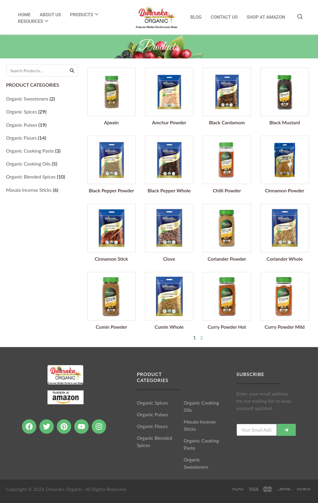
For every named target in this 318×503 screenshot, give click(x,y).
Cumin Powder (111, 327)
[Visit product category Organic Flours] (42, 137)
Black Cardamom (227, 122)
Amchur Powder (169, 122)
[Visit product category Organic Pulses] (42, 125)
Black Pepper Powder (111, 190)
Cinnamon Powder (284, 190)
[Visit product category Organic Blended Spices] (42, 176)
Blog (196, 17)
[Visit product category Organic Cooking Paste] (42, 150)
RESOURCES (33, 21)
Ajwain (111, 122)
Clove (169, 259)
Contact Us (224, 17)
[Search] (72, 70)
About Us (50, 14)
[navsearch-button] (300, 17)
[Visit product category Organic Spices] (42, 111)
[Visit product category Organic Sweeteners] (42, 98)
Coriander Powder (227, 259)
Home (24, 14)
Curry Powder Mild (284, 327)
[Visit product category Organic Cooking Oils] (42, 163)
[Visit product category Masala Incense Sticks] (42, 190)
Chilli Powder (227, 190)
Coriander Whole (285, 259)
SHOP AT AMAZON (266, 17)
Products (84, 14)
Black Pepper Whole (169, 190)
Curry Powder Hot (227, 327)
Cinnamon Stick (111, 259)
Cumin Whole (169, 327)
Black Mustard (284, 122)
